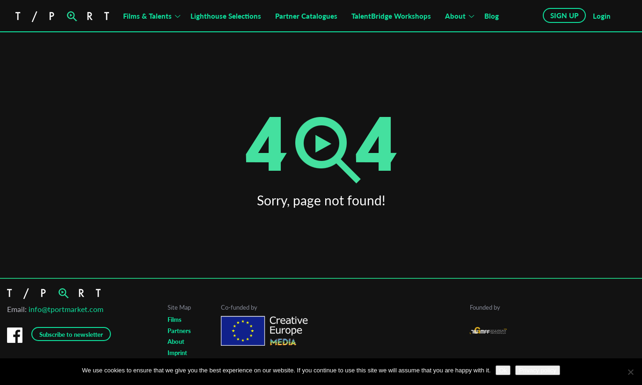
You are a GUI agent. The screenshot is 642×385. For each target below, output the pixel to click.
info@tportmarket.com (66, 309)
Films (175, 319)
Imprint (177, 352)
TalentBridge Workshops (391, 16)
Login (602, 16)
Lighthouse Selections (225, 16)
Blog (491, 16)
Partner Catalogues (306, 16)
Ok (503, 370)
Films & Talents (147, 16)
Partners (179, 330)
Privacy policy (537, 370)
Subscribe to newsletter (71, 334)
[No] (630, 372)
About (455, 16)
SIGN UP (564, 15)
